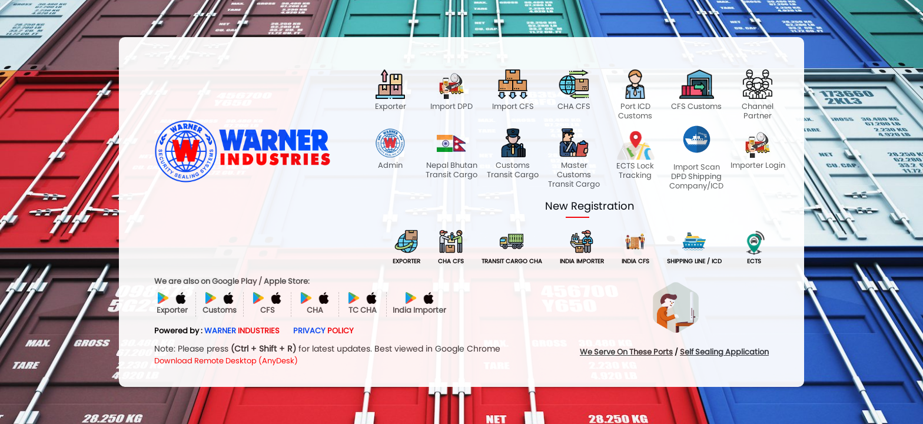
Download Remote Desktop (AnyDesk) (226, 360)
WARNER (242, 330)
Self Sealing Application (724, 351)
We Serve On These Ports (626, 351)
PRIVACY (323, 330)
